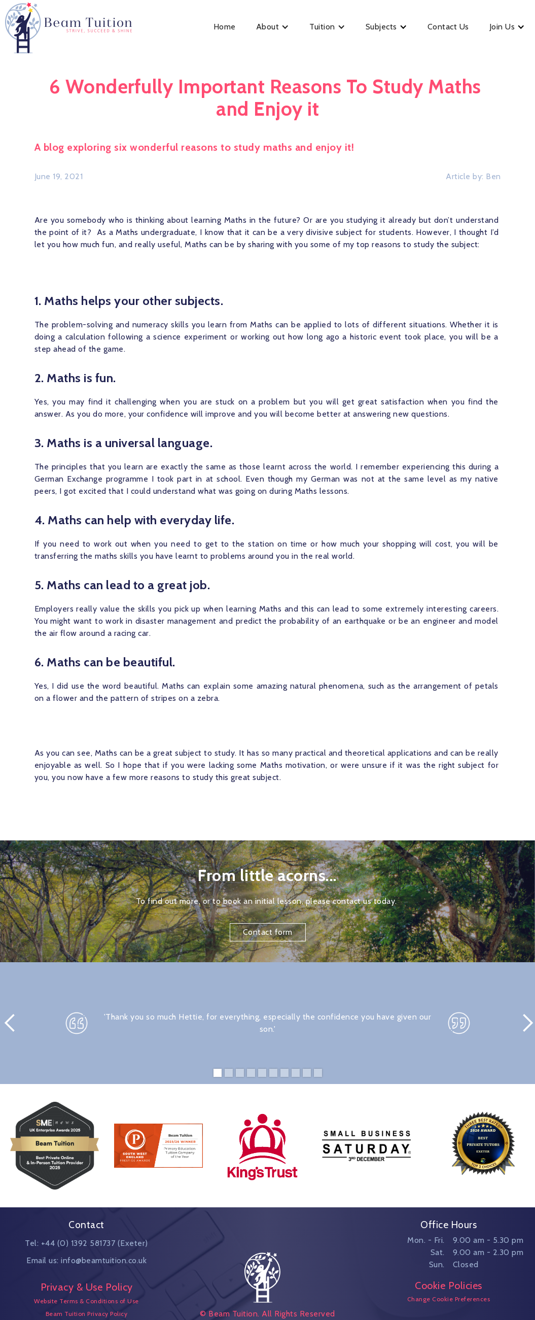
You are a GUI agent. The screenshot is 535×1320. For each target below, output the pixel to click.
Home (224, 26)
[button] (273, 27)
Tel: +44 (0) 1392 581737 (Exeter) (86, 1243)
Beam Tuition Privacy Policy (87, 1313)
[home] (73, 26)
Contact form (268, 932)
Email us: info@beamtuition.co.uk (86, 1260)
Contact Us (448, 26)
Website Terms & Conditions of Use (86, 1301)
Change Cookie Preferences (448, 1299)
